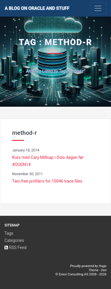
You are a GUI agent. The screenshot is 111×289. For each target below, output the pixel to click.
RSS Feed (15, 247)
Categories (14, 240)
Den (104, 270)
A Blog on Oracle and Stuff (37, 8)
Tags (8, 233)
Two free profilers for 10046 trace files (47, 181)
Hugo (103, 266)
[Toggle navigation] (98, 8)
